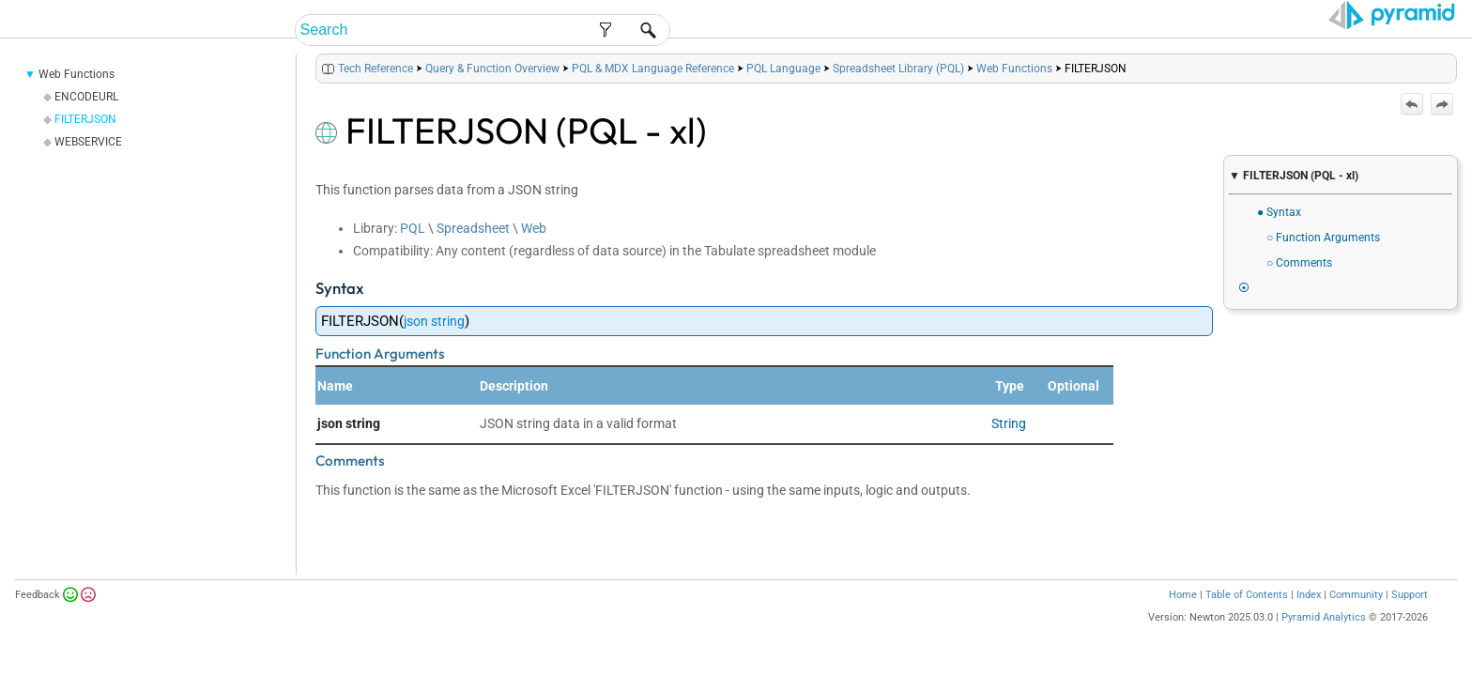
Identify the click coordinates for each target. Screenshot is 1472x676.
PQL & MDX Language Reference (653, 92)
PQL (412, 251)
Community (1356, 618)
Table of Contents (1246, 618)
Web (533, 251)
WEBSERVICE (88, 165)
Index (1308, 618)
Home (1183, 618)
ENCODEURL (86, 120)
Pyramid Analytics (1323, 641)
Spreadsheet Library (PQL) (898, 92)
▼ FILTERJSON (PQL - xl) (1293, 175)
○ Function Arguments (1323, 237)
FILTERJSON (85, 142)
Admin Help (1046, 30)
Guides (1133, 30)
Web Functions (76, 97)
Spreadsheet (473, 251)
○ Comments (1299, 262)
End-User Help (932, 30)
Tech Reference (1236, 30)
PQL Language (783, 92)
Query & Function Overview (492, 92)
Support (1409, 618)
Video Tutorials (1373, 30)
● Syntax (1279, 212)
